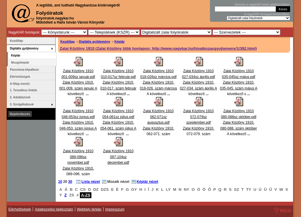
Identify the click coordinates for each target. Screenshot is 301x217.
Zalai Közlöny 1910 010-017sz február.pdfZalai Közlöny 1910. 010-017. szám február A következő (118, 82)
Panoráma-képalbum (24, 69)
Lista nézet (90, 182)
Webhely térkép (89, 209)
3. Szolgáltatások (22, 104)
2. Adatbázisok (20, 97)
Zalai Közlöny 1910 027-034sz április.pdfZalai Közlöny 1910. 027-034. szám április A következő (198, 82)
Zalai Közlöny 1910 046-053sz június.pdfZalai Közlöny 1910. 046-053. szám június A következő (78, 122)
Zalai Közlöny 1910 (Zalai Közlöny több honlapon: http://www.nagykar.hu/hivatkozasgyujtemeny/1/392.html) (158, 48)
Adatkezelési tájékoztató (54, 209)
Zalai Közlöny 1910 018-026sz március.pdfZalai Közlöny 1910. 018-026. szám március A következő (158, 82)
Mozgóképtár (20, 62)
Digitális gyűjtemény (94, 41)
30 (70, 182)
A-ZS (85, 195)
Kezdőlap (67, 41)
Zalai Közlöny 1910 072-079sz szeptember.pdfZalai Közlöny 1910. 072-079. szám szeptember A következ (198, 128)
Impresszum (114, 209)
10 (60, 182)
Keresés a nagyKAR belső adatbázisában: (262, 4)
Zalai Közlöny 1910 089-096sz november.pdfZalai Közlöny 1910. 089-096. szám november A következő (78, 168)
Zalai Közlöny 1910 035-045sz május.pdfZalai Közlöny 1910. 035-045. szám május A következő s (238, 82)
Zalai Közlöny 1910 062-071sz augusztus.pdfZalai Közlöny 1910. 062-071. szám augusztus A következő (158, 128)
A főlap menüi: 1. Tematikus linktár (23, 87)
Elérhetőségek (20, 76)
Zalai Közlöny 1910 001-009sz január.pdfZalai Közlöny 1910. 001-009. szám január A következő (78, 82)
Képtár (119, 41)
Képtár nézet (147, 182)
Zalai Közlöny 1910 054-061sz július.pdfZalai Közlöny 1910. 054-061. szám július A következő (118, 122)
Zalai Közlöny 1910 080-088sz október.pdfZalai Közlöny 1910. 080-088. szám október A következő (238, 122)
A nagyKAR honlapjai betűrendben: (267, 14)
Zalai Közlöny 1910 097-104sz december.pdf (118, 157)
